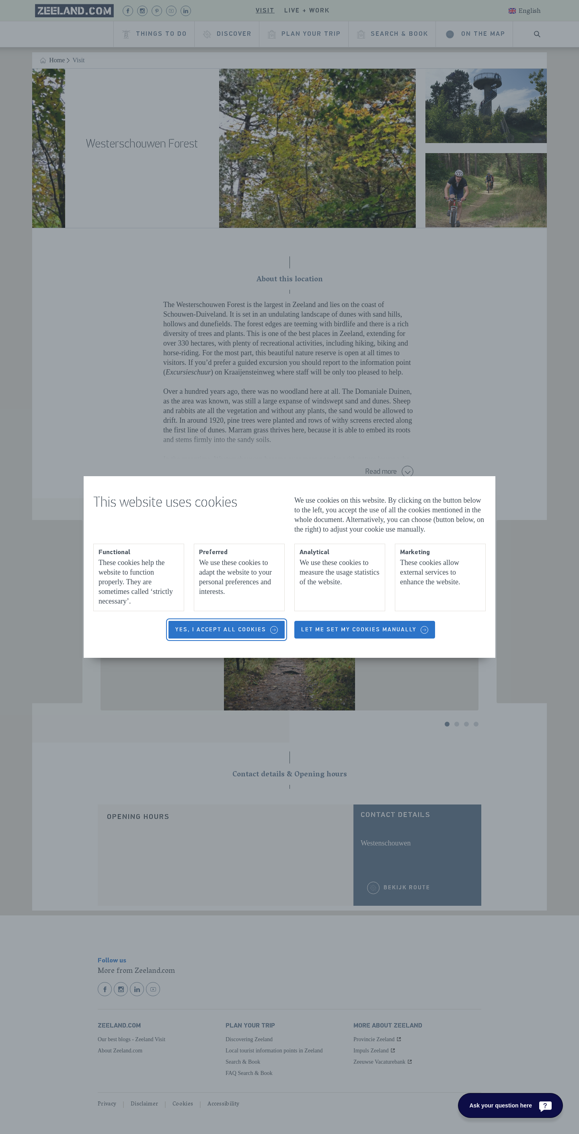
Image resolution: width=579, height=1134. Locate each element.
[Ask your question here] (510, 1105)
